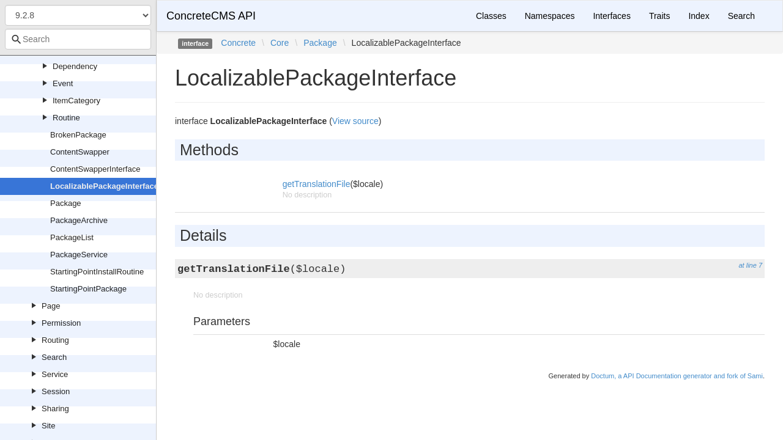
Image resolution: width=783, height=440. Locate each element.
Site (48, 425)
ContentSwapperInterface (95, 169)
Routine (66, 117)
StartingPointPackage (88, 288)
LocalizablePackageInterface (104, 186)
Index (698, 16)
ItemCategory (76, 100)
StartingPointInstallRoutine (97, 271)
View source (355, 121)
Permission (61, 323)
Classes (491, 16)
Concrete (238, 43)
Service (55, 374)
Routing (55, 340)
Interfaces (611, 16)
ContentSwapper (79, 151)
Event (63, 83)
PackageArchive (79, 220)
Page (51, 305)
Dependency (75, 66)
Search (54, 357)
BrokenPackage (78, 134)
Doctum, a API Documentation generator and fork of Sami (677, 376)
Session (56, 391)
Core (279, 43)
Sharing (55, 408)
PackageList (72, 237)
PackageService (79, 254)
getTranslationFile (317, 184)
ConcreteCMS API (211, 16)
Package (65, 203)
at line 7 (750, 265)
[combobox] (78, 39)
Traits (659, 16)
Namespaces (550, 16)
